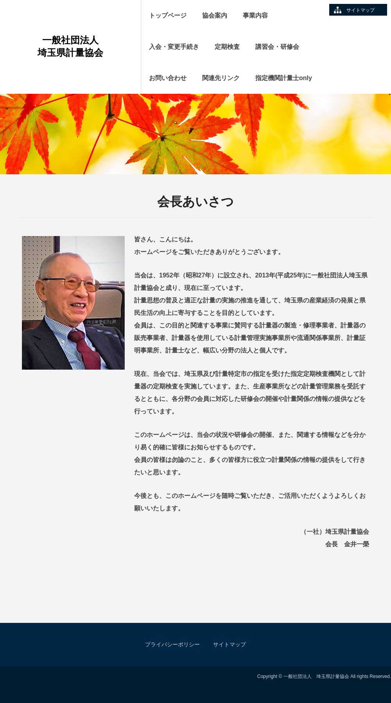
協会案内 (214, 15)
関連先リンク (221, 78)
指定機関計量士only (283, 78)
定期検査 (227, 46)
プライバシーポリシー (172, 644)
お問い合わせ (168, 78)
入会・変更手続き (174, 46)
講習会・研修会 (277, 46)
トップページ (168, 15)
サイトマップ (360, 10)
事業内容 (255, 15)
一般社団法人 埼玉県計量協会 (83, 46)
